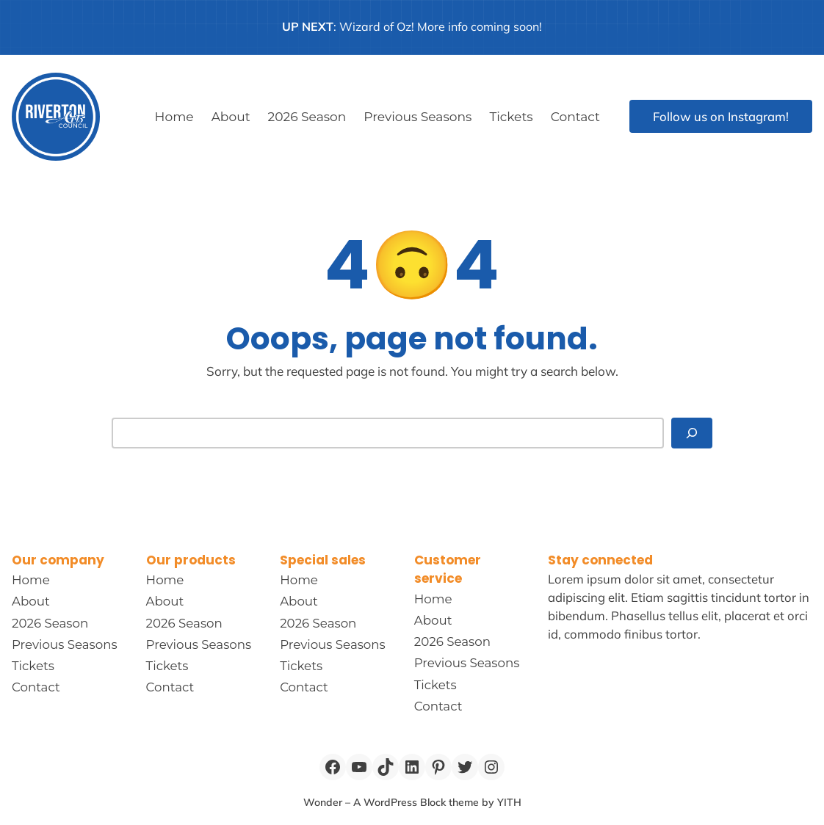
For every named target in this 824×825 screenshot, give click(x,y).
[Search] (691, 433)
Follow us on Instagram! (721, 116)
